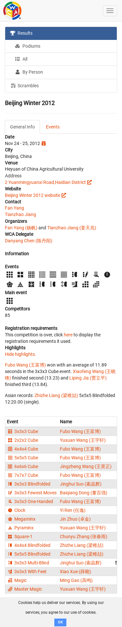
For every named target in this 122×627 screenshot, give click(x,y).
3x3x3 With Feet (27, 571)
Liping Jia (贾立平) (88, 377)
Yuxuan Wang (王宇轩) (83, 440)
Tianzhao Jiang (20, 214)
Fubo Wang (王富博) (25, 365)
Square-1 (20, 536)
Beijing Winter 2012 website (32, 195)
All (21, 59)
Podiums (27, 46)
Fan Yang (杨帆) (21, 227)
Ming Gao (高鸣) (76, 580)
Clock (16, 510)
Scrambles (24, 85)
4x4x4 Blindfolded (28, 545)
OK (60, 622)
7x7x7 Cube (22, 475)
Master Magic (24, 589)
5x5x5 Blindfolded (28, 554)
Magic (17, 580)
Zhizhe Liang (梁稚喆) (56, 395)
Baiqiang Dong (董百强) (83, 492)
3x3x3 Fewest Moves (32, 492)
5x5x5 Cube (22, 457)
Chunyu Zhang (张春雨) (83, 536)
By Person (29, 72)
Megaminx (21, 519)
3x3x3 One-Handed (30, 501)
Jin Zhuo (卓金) (75, 519)
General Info (22, 126)
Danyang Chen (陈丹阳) (28, 240)
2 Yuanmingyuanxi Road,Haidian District (45, 182)
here (68, 334)
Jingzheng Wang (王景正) (86, 466)
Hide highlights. (20, 354)
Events (53, 126)
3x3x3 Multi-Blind (28, 562)
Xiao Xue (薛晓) (75, 571)
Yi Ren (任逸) (73, 510)
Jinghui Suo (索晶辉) (81, 484)
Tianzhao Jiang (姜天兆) (71, 227)
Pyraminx (20, 527)
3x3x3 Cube (22, 431)
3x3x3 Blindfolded (28, 484)
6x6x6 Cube (22, 466)
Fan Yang (14, 208)
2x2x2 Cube (22, 440)
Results (21, 33)
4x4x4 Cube (22, 449)
